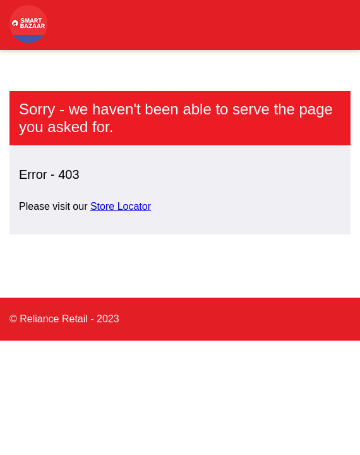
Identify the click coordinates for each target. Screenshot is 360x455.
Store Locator (120, 206)
